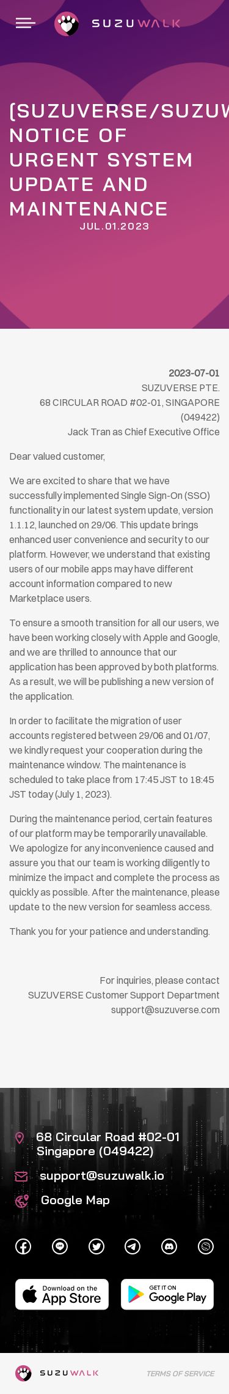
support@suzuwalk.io (89, 1175)
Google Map (62, 1199)
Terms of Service (180, 1373)
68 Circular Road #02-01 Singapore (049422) (97, 1143)
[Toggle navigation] (25, 24)
